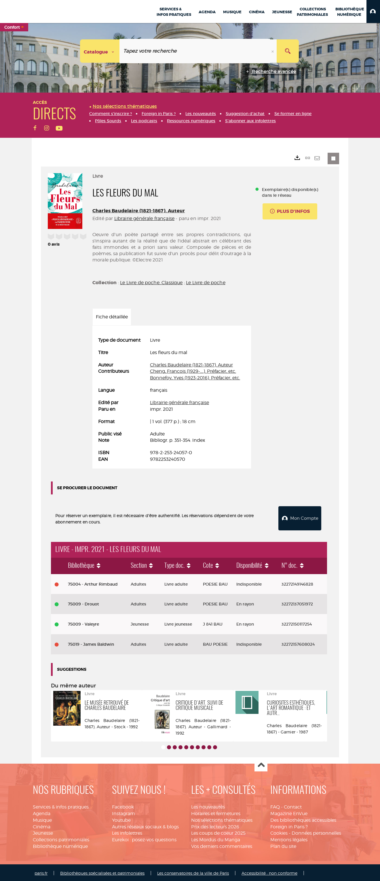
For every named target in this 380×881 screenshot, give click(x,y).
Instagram (123, 812)
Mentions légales (288, 838)
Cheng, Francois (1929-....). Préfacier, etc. (193, 371)
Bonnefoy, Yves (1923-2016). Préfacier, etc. (195, 378)
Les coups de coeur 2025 (218, 832)
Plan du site (283, 845)
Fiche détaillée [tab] (112, 317)
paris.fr (41, 871)
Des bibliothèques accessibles (303, 818)
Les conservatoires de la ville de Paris (193, 871)
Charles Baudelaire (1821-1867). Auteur (138, 211)
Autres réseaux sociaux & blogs (145, 825)
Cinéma (41, 825)
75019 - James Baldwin (91, 642)
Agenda (41, 812)
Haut (260, 764)
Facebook (123, 805)
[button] (373, 11)
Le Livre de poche (205, 282)
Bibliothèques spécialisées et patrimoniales (102, 871)
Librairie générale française (144, 218)
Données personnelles (316, 832)
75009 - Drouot (83, 602)
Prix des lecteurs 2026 (215, 825)
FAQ (275, 805)
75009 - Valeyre (83, 622)
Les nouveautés (208, 805)
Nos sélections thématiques (221, 818)
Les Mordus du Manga (215, 838)
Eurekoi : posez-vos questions (144, 838)
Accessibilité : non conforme (269, 871)
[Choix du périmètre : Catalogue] (100, 51)
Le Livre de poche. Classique (151, 282)
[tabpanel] (171, 400)
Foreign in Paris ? (289, 825)
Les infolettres (127, 832)
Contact (293, 805)
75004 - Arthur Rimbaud (93, 582)
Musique (42, 818)
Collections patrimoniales (61, 838)
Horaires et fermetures (215, 812)
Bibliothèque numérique (60, 845)
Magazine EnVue (288, 812)
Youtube (121, 818)
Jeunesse (43, 832)
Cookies (279, 832)
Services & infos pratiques (61, 805)
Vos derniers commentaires (221, 845)
